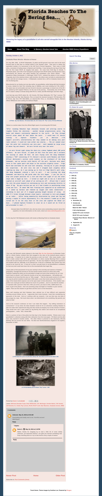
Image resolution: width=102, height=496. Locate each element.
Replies (16, 425)
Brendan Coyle (21, 403)
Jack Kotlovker (77, 205)
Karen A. (20, 429)
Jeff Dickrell (10, 405)
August (75, 225)
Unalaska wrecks (55, 405)
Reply (14, 422)
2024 (73, 175)
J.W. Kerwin (59, 403)
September (76, 222)
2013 (73, 195)
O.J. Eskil (17, 405)
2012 (73, 198)
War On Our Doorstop (46, 253)
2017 (73, 188)
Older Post (60, 476)
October (75, 203)
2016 (73, 190)
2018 (73, 185)
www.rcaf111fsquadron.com (56, 211)
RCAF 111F (36, 405)
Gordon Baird (51, 403)
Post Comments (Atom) (22, 479)
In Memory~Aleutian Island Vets (46, 49)
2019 (73, 183)
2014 (73, 193)
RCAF (30, 405)
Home (10, 49)
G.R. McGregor (41, 403)
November (76, 200)
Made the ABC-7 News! (80, 207)
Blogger (69, 490)
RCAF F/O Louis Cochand (80, 215)
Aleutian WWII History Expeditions (76, 49)
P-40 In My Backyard (79, 210)
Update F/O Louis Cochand (81, 212)
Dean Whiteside (31, 403)
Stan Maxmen (45, 405)
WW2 (62, 405)
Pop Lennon (24, 405)
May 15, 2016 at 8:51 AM (26, 415)
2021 (73, 178)
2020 (73, 180)
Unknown (15, 415)
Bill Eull (13, 403)
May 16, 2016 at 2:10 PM (33, 429)
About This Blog (23, 49)
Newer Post (11, 476)
